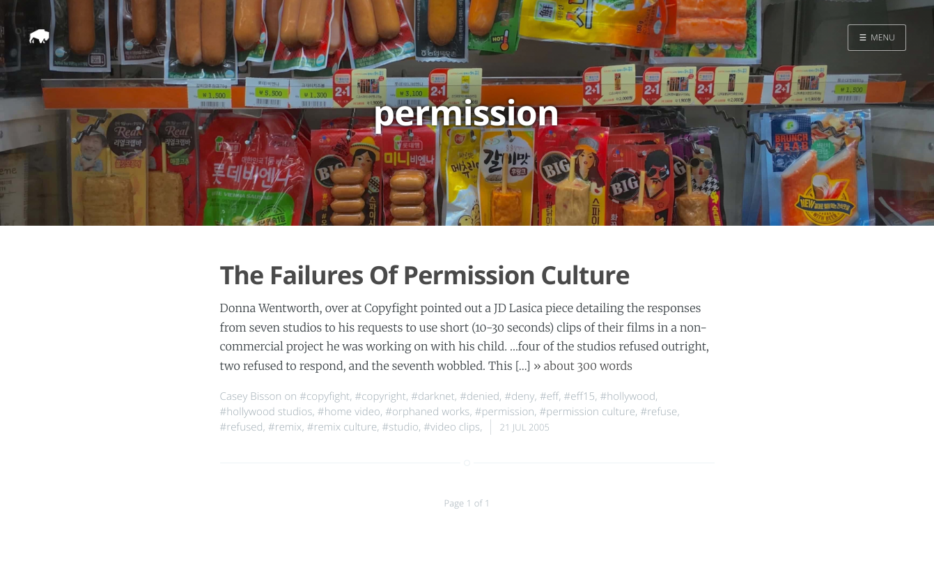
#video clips (451, 427)
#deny (519, 396)
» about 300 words (583, 366)
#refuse (658, 412)
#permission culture (587, 412)
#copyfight (324, 396)
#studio (400, 427)
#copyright (380, 396)
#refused (241, 427)
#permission (504, 412)
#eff (549, 396)
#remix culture (342, 427)
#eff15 (580, 396)
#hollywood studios (266, 412)
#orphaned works (427, 412)
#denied (479, 396)
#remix (285, 427)
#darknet (433, 396)
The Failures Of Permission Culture (425, 275)
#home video (349, 412)
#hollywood (627, 396)
